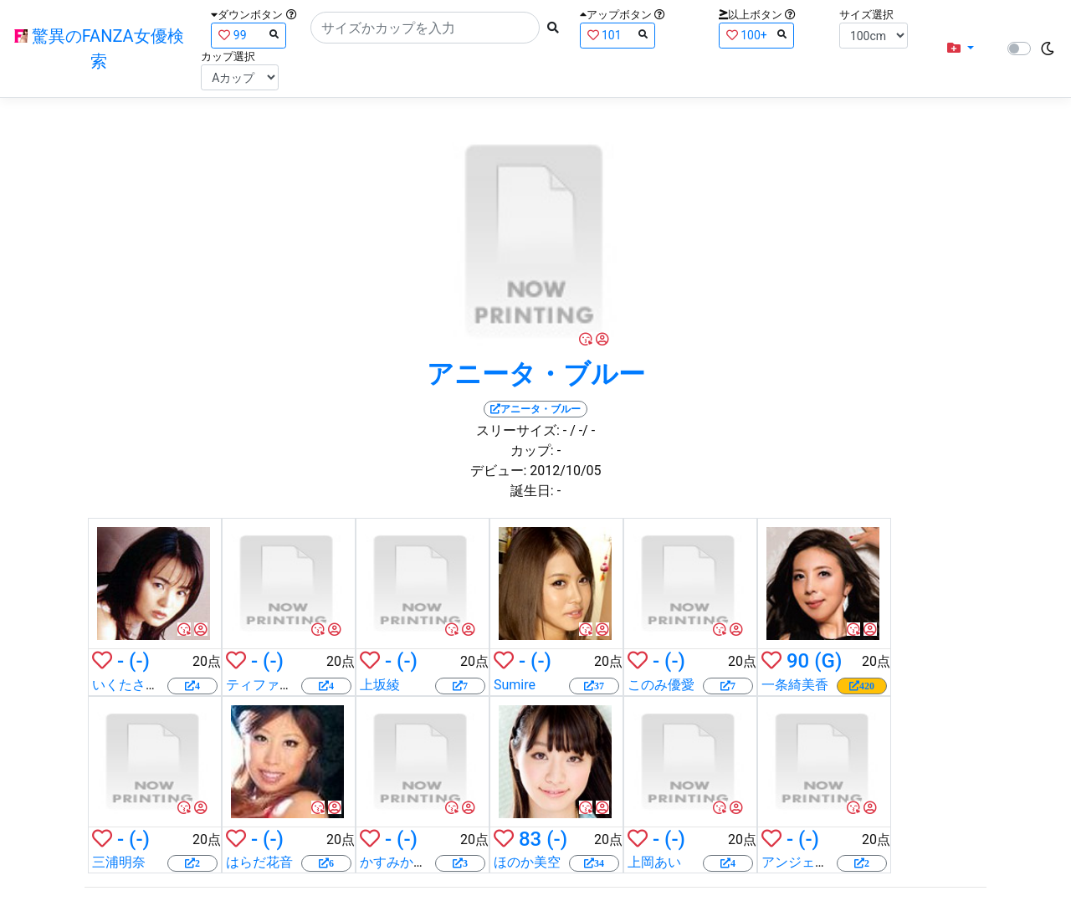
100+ (756, 35)
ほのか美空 (527, 862)
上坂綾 (380, 685)
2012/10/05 (565, 471)
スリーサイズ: (518, 430)
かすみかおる (400, 862)
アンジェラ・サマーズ (828, 862)
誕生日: (532, 491)
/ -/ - (582, 430)
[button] (960, 48)
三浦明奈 (119, 862)
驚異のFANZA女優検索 (99, 48)
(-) (139, 661)
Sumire (515, 685)
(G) (828, 661)
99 (248, 35)
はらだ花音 (259, 862)
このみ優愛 (661, 685)
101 (617, 35)
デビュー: (498, 471)
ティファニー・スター (293, 685)
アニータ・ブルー (536, 374)
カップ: (532, 450)
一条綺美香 (794, 685)
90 (798, 661)
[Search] (425, 28)
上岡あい (654, 862)
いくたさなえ (132, 685)
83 (530, 839)
